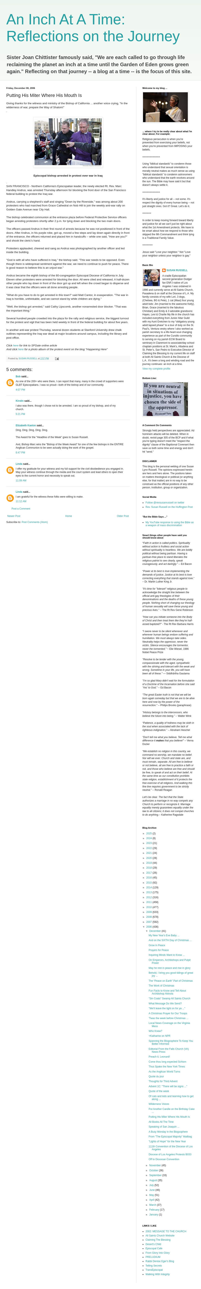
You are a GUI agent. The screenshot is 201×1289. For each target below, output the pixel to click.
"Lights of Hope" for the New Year (167, 1141)
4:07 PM (20, 389)
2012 (149, 897)
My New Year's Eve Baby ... (164, 935)
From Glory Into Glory (158, 1252)
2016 (149, 877)
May (152, 1195)
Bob (18, 376)
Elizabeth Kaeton (26, 425)
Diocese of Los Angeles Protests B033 (170, 1154)
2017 (149, 872)
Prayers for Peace (159, 950)
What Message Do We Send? (165, 1003)
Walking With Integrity (158, 1274)
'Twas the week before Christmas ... (168, 1018)
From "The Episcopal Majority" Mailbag (170, 1136)
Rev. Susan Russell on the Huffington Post (169, 507)
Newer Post (13, 516)
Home (68, 516)
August (153, 1180)
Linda (19, 463)
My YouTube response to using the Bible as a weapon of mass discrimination (170, 524)
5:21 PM (20, 414)
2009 (149, 912)
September (155, 1175)
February (154, 1209)
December (155, 931)
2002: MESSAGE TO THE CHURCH (166, 1231)
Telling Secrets (154, 1265)
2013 (149, 892)
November (155, 1165)
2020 (149, 858)
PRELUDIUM (153, 1257)
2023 (149, 843)
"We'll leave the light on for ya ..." (167, 1008)
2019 (149, 862)
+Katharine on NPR (159, 1035)
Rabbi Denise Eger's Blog (160, 1261)
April (152, 1199)
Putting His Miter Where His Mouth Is (169, 1116)
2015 (149, 882)
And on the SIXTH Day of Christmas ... (170, 940)
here (20, 349)
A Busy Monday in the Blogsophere (168, 1131)
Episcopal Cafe (154, 1248)
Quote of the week (159, 1091)
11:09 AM (21, 480)
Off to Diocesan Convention (164, 1159)
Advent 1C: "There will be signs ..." (168, 1086)
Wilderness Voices (159, 1104)
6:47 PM (20, 452)
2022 (149, 848)
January (154, 1214)
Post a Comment (21, 508)
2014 (149, 887)
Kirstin (20, 400)
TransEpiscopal (154, 1269)
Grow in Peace (157, 945)
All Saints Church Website (160, 1235)
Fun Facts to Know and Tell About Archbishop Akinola (167, 992)
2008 (149, 916)
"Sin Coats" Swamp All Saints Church (169, 998)
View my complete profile (156, 368)
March (153, 1204)
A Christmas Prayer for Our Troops (168, 1013)
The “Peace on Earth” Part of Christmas (171, 980)
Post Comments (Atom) (35, 522)
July (152, 1185)
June (152, 1190)
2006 (149, 926)
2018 (149, 867)
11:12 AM (21, 501)
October (154, 1170)
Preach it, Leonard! (159, 1056)
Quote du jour (156, 1076)
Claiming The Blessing (158, 1239)
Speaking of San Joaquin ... (164, 1126)
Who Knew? (155, 1031)
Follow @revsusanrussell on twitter (165, 502)
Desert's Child (153, 1244)
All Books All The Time (161, 1121)
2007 (149, 922)
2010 (149, 907)
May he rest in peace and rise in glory (169, 968)
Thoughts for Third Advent (163, 1081)
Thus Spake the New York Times (167, 1066)
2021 (149, 853)
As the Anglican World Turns (164, 1071)
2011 (149, 902)
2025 (149, 833)
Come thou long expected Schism (167, 1061)
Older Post (123, 516)
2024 (149, 838)
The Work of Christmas (161, 985)
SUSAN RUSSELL (177, 270)
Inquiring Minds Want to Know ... (167, 955)
